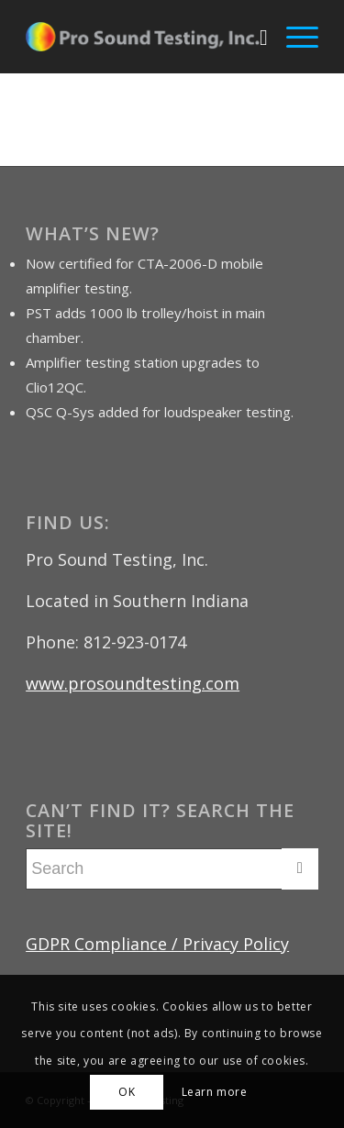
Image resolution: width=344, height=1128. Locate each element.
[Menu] (293, 36)
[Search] (254, 36)
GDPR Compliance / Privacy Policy (157, 944)
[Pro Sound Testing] (143, 36)
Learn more (215, 1092)
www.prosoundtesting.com (132, 683)
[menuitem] (254, 36)
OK (126, 1092)
